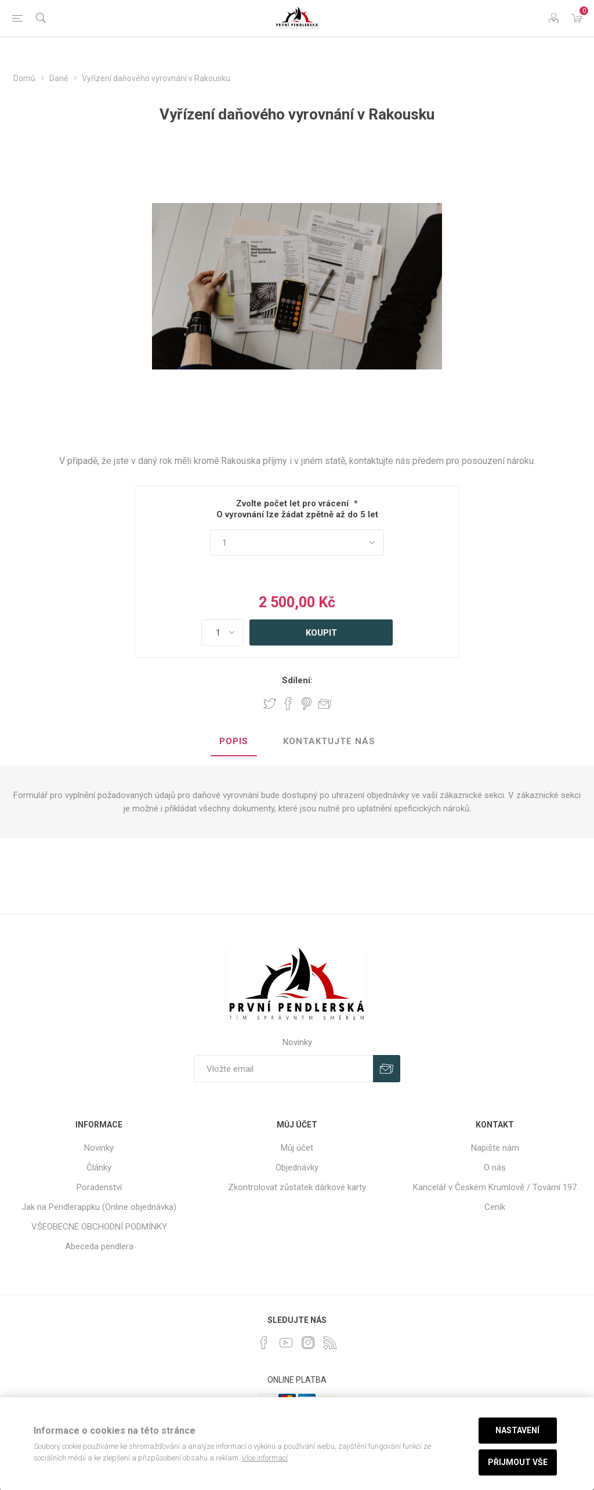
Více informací (265, 1457)
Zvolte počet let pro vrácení (292, 503)
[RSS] (330, 1342)
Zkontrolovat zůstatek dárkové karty (297, 1187)
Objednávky (297, 1167)
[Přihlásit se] (283, 1068)
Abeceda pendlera (99, 1246)
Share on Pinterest (306, 703)
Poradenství (99, 1187)
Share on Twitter (269, 703)
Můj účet (297, 1148)
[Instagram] (308, 1342)
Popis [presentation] (233, 741)
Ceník (494, 1207)
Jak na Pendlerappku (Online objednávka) (98, 1207)
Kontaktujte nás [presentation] (329, 741)
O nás (495, 1167)
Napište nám (495, 1148)
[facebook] (264, 1342)
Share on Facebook (288, 703)
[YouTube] (286, 1342)
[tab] (234, 741)
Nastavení (517, 1430)
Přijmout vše (518, 1462)
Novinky (99, 1148)
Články (98, 1167)
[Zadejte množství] (222, 632)
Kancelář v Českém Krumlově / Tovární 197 (495, 1187)
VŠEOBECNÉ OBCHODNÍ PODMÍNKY (99, 1226)
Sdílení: (297, 680)
